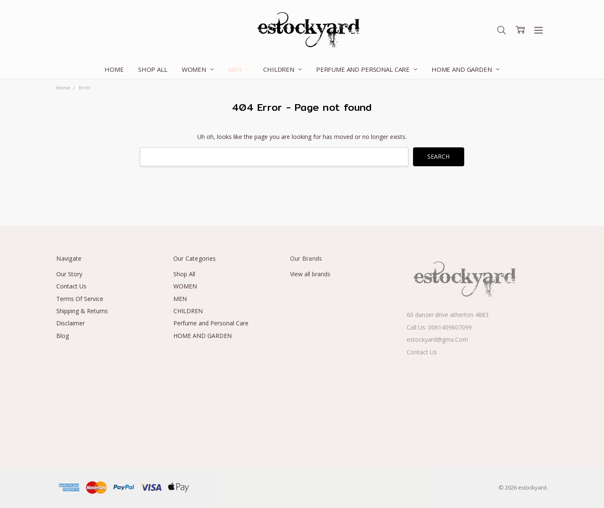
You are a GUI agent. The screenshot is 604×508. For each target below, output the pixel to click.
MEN (238, 69)
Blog (62, 336)
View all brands (310, 274)
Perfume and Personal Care (366, 69)
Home (114, 69)
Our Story (69, 274)
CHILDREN (282, 69)
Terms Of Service (79, 299)
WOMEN (198, 69)
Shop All (152, 69)
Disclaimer (70, 323)
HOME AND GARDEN (465, 69)
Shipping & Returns (82, 311)
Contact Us (71, 286)
